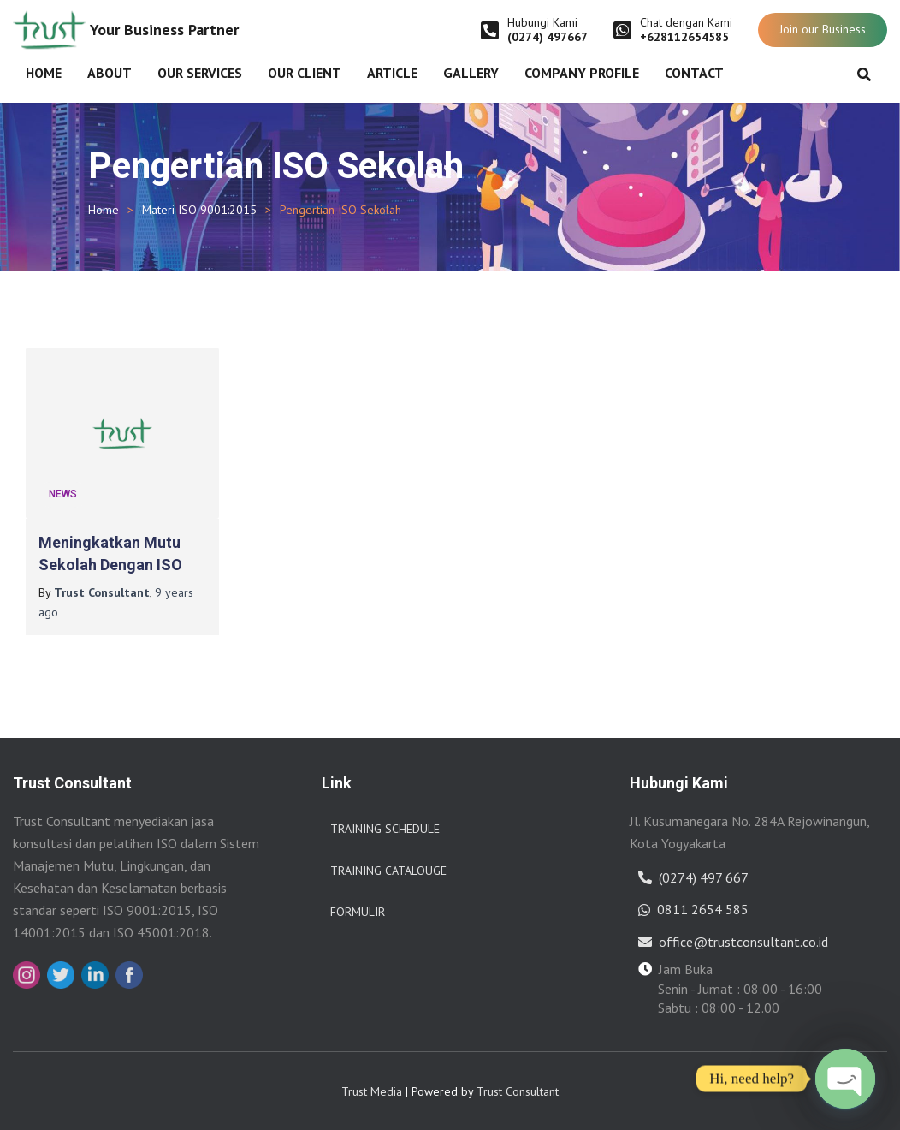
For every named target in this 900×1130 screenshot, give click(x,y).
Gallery (471, 72)
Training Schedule (385, 828)
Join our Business (822, 29)
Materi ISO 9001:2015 (199, 209)
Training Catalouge (388, 870)
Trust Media (371, 1091)
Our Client (304, 72)
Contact (694, 72)
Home (44, 72)
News (63, 494)
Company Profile (581, 72)
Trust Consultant (518, 1091)
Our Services (199, 72)
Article (392, 72)
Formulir (357, 911)
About (109, 72)
